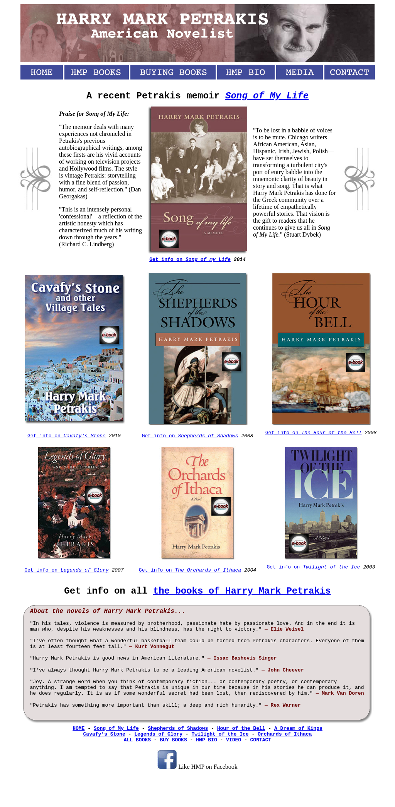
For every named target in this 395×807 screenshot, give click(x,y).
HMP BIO (206, 740)
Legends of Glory (158, 734)
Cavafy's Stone (104, 734)
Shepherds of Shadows (178, 728)
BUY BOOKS (173, 740)
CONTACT (261, 740)
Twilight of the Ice (219, 734)
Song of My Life (267, 96)
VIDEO (233, 740)
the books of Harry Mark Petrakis (242, 591)
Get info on (66, 436)
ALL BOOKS (137, 740)
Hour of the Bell (241, 728)
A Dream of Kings (298, 728)
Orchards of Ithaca (285, 734)
